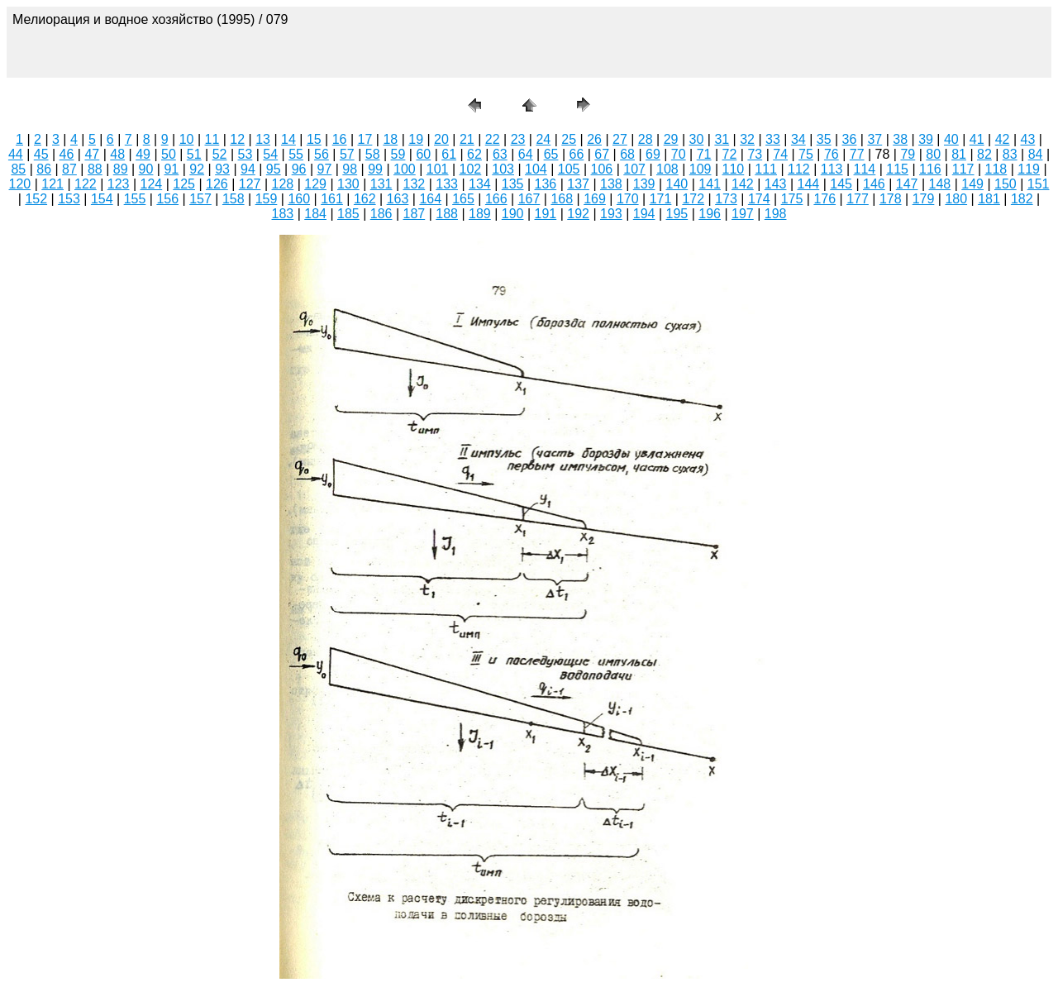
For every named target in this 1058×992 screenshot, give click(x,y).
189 (480, 214)
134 (480, 184)
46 (67, 154)
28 (645, 139)
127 (250, 184)
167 (529, 199)
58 (372, 154)
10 (186, 139)
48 (117, 154)
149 (972, 184)
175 (792, 199)
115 (897, 169)
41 (977, 139)
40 (951, 139)
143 (776, 184)
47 (91, 154)
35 (824, 139)
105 (569, 169)
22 (492, 139)
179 (924, 199)
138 (611, 184)
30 (696, 139)
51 (194, 154)
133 (447, 184)
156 (167, 199)
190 (513, 214)
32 (747, 139)
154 (102, 199)
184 (315, 214)
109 (700, 169)
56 (321, 154)
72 (729, 154)
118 (996, 169)
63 (500, 154)
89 (120, 169)
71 (704, 154)
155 (135, 199)
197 (743, 214)
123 (118, 184)
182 (1022, 199)
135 (513, 184)
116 (930, 169)
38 (900, 139)
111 (766, 169)
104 (536, 169)
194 (644, 214)
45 (41, 154)
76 (831, 154)
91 (171, 169)
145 (841, 184)
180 (956, 199)
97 (324, 169)
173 (726, 199)
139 (644, 184)
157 (200, 199)
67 (601, 154)
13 (262, 139)
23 (518, 139)
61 (448, 154)
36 (849, 139)
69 (653, 154)
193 (611, 214)
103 (503, 169)
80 (933, 154)
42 (1002, 139)
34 (798, 139)
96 (299, 169)
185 (348, 214)
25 (568, 139)
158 (233, 199)
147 (907, 184)
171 (661, 199)
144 (809, 184)
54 (270, 154)
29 (671, 139)
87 (69, 169)
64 (525, 154)
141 (709, 184)
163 (398, 199)
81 (958, 154)
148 (940, 184)
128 (283, 184)
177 (857, 199)
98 (349, 169)
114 (865, 169)
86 (43, 169)
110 (733, 169)
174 (759, 199)
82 (984, 154)
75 (805, 154)
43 (1028, 139)
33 (772, 139)
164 (430, 199)
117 (963, 169)
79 (907, 154)
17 (365, 139)
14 (288, 139)
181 (989, 199)
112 (799, 169)
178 (890, 199)
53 (245, 154)
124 (152, 184)
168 (561, 199)
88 (95, 169)
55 (295, 154)
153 (69, 199)
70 (678, 154)
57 (347, 154)
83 (1010, 154)
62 (474, 154)
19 (415, 139)
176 (824, 199)
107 (634, 169)
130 (348, 184)
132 (414, 184)
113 (832, 169)
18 (390, 139)
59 (398, 154)
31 (721, 139)
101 (438, 169)
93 (222, 169)
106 (602, 169)
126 (217, 184)
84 (1035, 154)
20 (441, 139)
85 (18, 169)
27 (619, 139)
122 (85, 184)
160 (299, 199)
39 (925, 139)
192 (578, 214)
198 (776, 214)
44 (15, 154)
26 (594, 139)
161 (332, 199)
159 (266, 199)
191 (546, 214)
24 (543, 139)
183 (283, 214)
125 (184, 184)
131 (381, 184)
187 (414, 214)
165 (463, 199)
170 (628, 199)
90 (146, 169)
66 (576, 154)
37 (874, 139)
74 (780, 154)
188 (447, 214)
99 (375, 169)
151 (1038, 184)
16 (339, 139)
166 (496, 199)
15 (314, 139)
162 (365, 199)
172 (693, 199)
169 (595, 199)
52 (219, 154)
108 (667, 169)
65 (551, 154)
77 (857, 154)
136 (546, 184)
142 (743, 184)
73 (754, 154)
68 (627, 154)
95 (273, 169)
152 (36, 199)
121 (52, 184)
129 (315, 184)
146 (874, 184)
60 (423, 154)
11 (212, 139)
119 (1028, 169)
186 (381, 214)
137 (578, 184)
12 (237, 139)
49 (143, 154)
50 (168, 154)
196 (709, 214)
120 (20, 184)
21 (467, 139)
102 (471, 169)
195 (677, 214)
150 (1005, 184)
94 (248, 169)
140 (677, 184)
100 (404, 169)
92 (196, 169)
